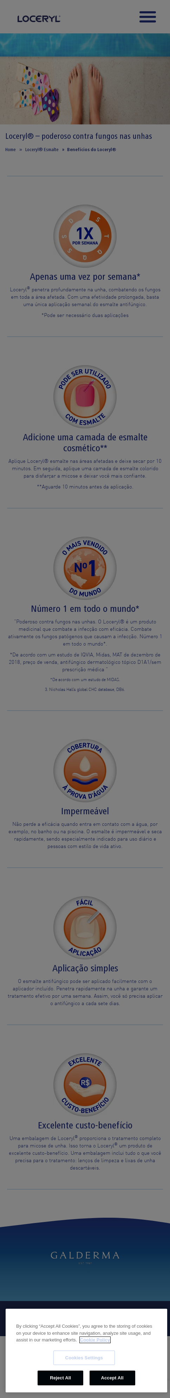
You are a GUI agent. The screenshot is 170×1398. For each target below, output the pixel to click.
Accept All (112, 1377)
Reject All (60, 1377)
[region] (86, 1350)
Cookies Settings (84, 1357)
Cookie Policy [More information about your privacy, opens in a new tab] (95, 1339)
